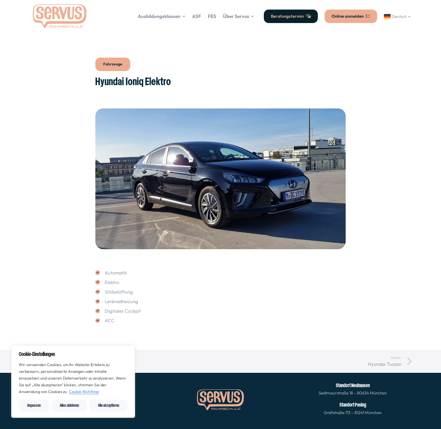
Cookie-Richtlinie (84, 391)
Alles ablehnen (69, 405)
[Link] (353, 389)
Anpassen (34, 405)
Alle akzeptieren (108, 405)
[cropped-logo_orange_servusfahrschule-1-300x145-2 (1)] (59, 16)
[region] (73, 381)
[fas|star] (220, 401)
